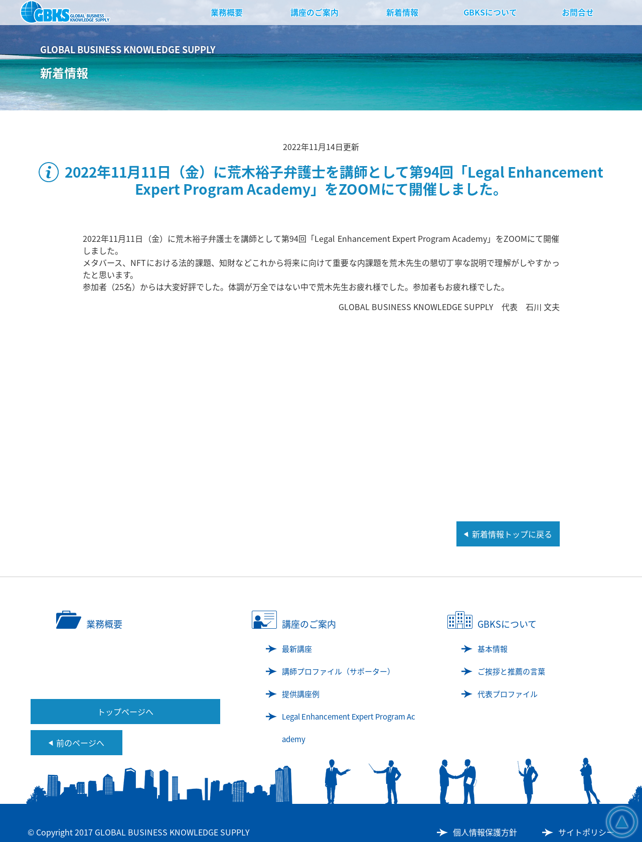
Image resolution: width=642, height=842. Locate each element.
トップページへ (125, 712)
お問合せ (578, 12)
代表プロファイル (507, 693)
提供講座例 (300, 693)
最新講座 (297, 648)
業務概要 (227, 12)
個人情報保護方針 (485, 832)
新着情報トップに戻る (512, 534)
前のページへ (80, 743)
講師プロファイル (338, 671)
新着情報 (402, 12)
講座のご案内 (314, 12)
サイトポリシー (586, 832)
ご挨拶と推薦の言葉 (511, 671)
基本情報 (492, 648)
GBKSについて (490, 12)
